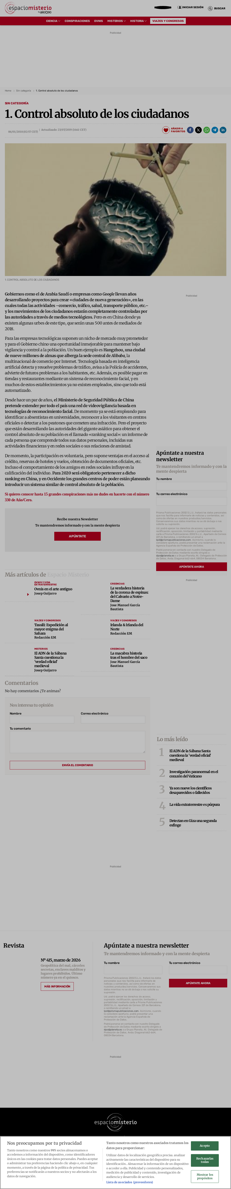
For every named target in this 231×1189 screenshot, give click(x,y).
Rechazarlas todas (205, 1160)
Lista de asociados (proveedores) (129, 1183)
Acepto (205, 1146)
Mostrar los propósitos (205, 1177)
